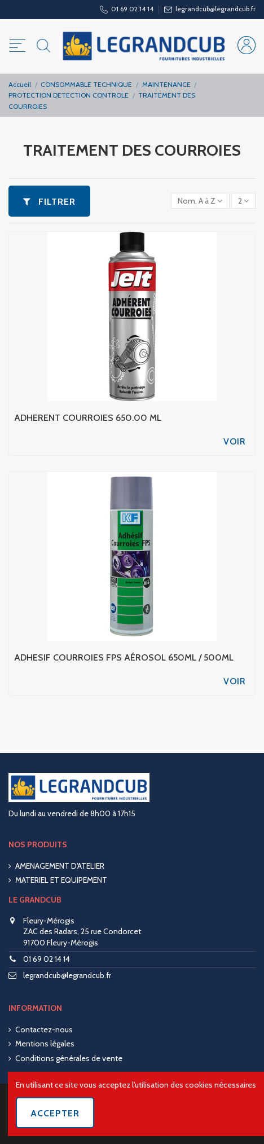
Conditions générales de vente (68, 1058)
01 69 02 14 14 (46, 959)
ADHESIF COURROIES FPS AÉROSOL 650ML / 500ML (124, 657)
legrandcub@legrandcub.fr (67, 975)
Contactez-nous (44, 1029)
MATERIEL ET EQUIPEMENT (61, 880)
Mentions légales (44, 1044)
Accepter (55, 1113)
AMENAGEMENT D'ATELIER (59, 866)
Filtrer (49, 201)
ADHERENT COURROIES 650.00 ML (87, 417)
